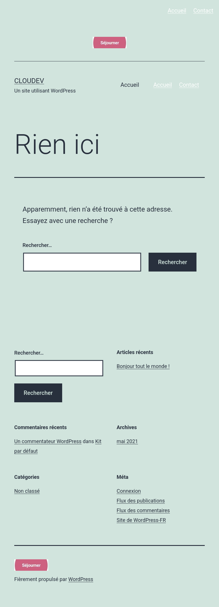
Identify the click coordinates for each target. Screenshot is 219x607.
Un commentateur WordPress (48, 441)
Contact (203, 10)
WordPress (80, 579)
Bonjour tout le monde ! (143, 366)
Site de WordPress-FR (141, 520)
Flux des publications (141, 501)
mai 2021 (127, 441)
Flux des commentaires (143, 510)
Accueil (177, 10)
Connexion (129, 491)
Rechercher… (37, 245)
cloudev (29, 81)
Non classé (27, 491)
